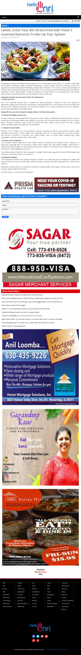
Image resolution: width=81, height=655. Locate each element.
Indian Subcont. (7, 606)
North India (6, 598)
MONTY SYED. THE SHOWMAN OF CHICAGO (53, 21)
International (21, 598)
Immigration (50, 595)
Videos (49, 601)
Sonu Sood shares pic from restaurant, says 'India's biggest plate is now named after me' (32, 302)
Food (48, 586)
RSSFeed (64, 609)
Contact (64, 598)
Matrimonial (65, 586)
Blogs (63, 592)
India (33, 586)
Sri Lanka (20, 595)
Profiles (34, 603)
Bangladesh (20, 592)
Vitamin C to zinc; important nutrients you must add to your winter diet (26, 309)
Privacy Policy (66, 603)
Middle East (20, 606)
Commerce (35, 595)
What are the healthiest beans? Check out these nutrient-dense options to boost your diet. (32, 298)
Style (48, 589)
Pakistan (19, 583)
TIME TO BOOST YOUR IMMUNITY (14, 326)
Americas (20, 601)
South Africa (21, 589)
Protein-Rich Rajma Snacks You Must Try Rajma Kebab (20, 312)
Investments (35, 592)
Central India (6, 601)
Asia (33, 583)
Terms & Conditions (68, 601)
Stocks (34, 598)
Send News (50, 606)
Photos (49, 598)
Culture (49, 583)
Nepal (19, 586)
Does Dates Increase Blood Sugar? (14, 305)
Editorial (34, 601)
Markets (34, 589)
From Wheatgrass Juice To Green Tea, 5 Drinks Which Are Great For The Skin (28, 323)
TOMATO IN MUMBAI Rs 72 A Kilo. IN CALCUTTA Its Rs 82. (22, 316)
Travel (49, 592)
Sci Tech (34, 606)
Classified (65, 583)
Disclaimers (65, 606)
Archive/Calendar (52, 603)
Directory (64, 589)
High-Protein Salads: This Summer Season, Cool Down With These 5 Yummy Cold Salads (32, 319)
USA (4, 586)
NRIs (4, 583)
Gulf (4, 592)
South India (6, 603)
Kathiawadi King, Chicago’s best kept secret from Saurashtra (22, 295)
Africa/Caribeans (22, 603)
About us (64, 595)
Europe (5, 589)
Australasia (6, 595)
